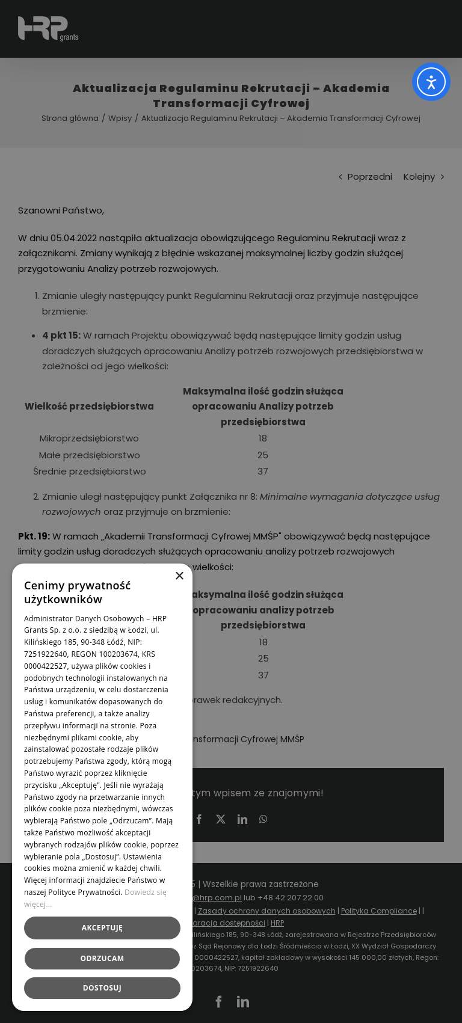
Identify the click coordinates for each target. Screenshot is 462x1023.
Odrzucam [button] (103, 958)
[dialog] (231, 511)
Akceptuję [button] (102, 928)
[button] (102, 988)
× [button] (178, 576)
